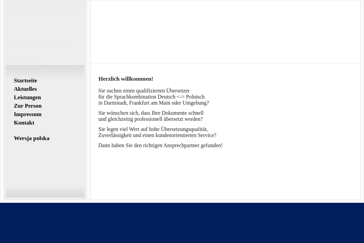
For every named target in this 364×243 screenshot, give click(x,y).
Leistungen (27, 97)
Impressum (28, 114)
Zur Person (28, 106)
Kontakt (24, 122)
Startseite (25, 80)
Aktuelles (25, 89)
